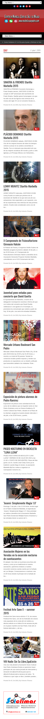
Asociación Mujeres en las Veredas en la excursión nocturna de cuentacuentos (20, 555)
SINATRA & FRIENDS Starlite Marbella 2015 (18, 84)
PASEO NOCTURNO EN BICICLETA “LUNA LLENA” (20, 450)
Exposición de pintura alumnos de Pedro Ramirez (20, 398)
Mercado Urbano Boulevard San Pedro (19, 346)
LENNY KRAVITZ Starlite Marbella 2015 (20, 188)
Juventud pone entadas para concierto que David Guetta (18, 294)
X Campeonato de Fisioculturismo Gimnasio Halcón (20, 242)
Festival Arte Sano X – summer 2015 (19, 611)
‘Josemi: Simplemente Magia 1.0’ (20, 503)
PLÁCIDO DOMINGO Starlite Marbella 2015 (17, 136)
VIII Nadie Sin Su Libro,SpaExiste (20, 661)
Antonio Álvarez (26, 105)
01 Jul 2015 (14, 105)
